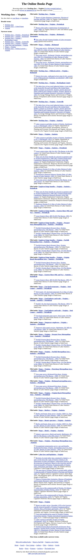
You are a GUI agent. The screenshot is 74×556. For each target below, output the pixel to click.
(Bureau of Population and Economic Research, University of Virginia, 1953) (53, 480)
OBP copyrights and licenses (37, 553)
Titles (44, 545)
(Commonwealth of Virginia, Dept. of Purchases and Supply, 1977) (52, 507)
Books (21, 548)
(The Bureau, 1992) (52, 216)
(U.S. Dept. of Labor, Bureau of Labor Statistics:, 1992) (53, 447)
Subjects (50, 545)
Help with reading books (23, 542)
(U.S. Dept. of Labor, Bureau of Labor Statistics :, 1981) (53, 64)
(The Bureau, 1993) (53, 304)
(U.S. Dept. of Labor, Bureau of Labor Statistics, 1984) (53, 49)
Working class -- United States (14, 26)
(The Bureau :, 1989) (50, 375)
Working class (9, 25)
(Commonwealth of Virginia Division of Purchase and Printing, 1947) (53, 472)
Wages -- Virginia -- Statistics (48, 134)
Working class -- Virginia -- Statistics (16, 43)
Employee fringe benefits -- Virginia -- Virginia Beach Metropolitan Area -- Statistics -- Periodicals (49, 258)
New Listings (30, 545)
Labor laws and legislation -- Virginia (16, 45)
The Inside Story (50, 548)
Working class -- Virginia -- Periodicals (17, 35)
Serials (57, 545)
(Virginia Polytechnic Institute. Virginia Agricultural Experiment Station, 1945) (53, 515)
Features (32, 548)
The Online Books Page (37, 3)
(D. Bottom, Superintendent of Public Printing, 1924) (52, 489)
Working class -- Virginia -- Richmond (17, 36)
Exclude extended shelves (53, 8)
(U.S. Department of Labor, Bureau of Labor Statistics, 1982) (53, 57)
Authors (38, 545)
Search (22, 545)
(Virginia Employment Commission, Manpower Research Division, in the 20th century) (53, 159)
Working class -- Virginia (47, 14)
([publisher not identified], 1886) (53, 77)
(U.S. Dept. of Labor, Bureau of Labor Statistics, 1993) (53, 292)
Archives (40, 548)
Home (16, 545)
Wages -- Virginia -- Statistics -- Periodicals (53, 148)
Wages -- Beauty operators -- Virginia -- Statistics (55, 420)
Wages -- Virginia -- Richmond (49, 45)
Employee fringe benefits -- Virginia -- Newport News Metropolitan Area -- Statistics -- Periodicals (50, 223)
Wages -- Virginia (10, 47)
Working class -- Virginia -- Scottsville (17, 42)
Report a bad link (38, 542)
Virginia (7, 28)
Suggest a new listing (51, 542)
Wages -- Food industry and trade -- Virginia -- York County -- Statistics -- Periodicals (51, 311)
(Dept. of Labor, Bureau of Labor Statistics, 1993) (53, 175)
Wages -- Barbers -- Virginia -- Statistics (52, 410)
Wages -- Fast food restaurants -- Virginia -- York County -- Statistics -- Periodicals (50, 287)
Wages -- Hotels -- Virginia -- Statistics (51, 430)
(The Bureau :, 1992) (50, 229)
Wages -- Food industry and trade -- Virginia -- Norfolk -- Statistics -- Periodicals (49, 299)
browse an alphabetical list (28, 10)
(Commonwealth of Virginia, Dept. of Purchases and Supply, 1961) (53, 462)
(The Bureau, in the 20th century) (53, 435)
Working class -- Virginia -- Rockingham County (13, 39)
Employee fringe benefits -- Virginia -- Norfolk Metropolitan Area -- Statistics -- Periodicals (49, 241)
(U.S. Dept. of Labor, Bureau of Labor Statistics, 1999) (53, 414)
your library (16, 18)
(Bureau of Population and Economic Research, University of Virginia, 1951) (53, 90)
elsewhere (25, 18)
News (26, 548)
